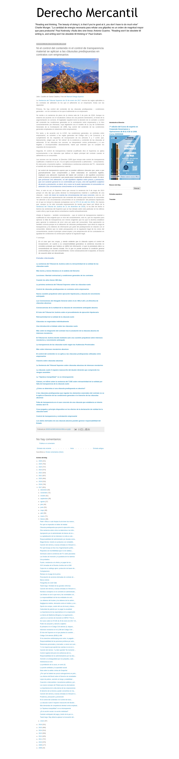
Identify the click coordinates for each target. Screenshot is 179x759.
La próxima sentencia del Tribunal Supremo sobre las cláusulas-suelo (63, 284)
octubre (43, 496)
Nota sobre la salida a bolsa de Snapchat (53, 670)
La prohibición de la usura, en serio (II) (53, 664)
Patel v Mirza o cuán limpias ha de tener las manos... (57, 521)
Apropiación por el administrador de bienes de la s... (57, 533)
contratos (89, 275)
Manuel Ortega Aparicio (75, 96)
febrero (42, 519)
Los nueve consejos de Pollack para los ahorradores (57, 685)
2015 (40, 727)
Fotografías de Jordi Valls (48, 583)
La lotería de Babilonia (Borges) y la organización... (57, 615)
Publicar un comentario (47, 443)
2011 (40, 739)
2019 (40, 481)
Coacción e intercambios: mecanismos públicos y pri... (58, 682)
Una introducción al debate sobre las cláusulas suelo (57, 326)
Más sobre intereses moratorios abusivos (52, 349)
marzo (42, 516)
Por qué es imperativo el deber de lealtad (53, 524)
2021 (40, 475)
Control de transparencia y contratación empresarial (56, 416)
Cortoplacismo (45, 571)
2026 (40, 461)
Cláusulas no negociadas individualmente (52, 321)
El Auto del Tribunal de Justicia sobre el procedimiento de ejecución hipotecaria (67, 312)
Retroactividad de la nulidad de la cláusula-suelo (55, 317)
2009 (40, 745)
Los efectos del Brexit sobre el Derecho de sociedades (58, 676)
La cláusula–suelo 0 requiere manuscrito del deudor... (57, 703)
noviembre (44, 493)
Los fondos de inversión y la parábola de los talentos (57, 557)
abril (42, 513)
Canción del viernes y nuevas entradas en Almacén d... (58, 545)
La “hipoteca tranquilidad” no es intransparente (54, 377)
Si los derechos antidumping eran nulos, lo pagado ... (57, 638)
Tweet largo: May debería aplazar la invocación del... (57, 717)
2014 (40, 730)
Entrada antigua (98, 448)
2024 (40, 467)
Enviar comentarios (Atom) (54, 452)
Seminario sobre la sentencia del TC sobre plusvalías (57, 554)
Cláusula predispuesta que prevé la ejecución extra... (57, 527)
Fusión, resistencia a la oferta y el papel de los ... (56, 562)
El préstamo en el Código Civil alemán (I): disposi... (57, 627)
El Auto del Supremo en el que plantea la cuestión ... (57, 632)
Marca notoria (44, 580)
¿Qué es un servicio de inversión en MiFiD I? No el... (57, 618)
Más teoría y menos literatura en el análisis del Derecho (57, 271)
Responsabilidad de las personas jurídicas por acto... (57, 641)
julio (42, 504)
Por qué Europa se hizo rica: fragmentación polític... (57, 548)
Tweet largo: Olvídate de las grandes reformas (55, 586)
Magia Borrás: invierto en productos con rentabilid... (57, 542)
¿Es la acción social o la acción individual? (54, 711)
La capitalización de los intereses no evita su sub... (57, 536)
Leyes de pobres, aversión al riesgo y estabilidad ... (57, 679)
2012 (40, 736)
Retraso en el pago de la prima (50, 574)
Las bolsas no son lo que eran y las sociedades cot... (57, 594)
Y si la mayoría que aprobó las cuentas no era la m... (57, 647)
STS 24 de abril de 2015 (84, 202)
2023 (40, 470)
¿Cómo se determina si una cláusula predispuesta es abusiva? (60, 388)
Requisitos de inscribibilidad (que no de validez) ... (56, 551)
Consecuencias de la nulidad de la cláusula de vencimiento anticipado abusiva (67, 308)
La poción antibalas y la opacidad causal (53, 667)
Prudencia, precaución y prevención (52, 697)
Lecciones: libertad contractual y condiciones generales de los (60, 275)
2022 (40, 473)
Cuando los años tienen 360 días (49, 280)
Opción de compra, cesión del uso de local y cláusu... (57, 606)
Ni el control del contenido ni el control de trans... (56, 700)
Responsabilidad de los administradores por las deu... (58, 656)
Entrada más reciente (44, 448)
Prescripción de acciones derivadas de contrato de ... (57, 577)
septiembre (44, 498)
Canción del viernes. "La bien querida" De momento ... (58, 650)
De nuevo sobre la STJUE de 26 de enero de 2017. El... (58, 621)
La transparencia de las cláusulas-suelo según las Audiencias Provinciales (65, 345)
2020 (40, 478)
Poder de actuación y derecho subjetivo (53, 624)
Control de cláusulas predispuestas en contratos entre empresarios (62, 289)
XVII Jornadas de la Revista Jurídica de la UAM (55, 565)
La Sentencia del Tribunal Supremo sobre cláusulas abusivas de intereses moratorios (69, 365)
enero (42, 721)
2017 (40, 487)
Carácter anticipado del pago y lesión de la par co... (57, 714)
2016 (40, 724)
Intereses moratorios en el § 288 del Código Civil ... (57, 630)
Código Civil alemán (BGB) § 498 (51, 635)
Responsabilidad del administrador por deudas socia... (58, 539)
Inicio (72, 448)
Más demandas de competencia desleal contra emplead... (59, 705)
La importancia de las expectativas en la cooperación (57, 612)
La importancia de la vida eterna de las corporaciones (57, 688)
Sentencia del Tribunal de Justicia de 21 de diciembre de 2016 (60, 206)
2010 (40, 742)
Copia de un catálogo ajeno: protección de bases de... (58, 568)
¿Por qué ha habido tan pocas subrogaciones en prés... (58, 673)
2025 (40, 464)
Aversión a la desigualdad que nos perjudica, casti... (57, 659)
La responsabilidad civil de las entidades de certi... (56, 597)
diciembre (43, 490)
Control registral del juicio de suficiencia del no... (56, 653)
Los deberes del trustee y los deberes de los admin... (57, 600)
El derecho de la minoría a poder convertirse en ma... (57, 691)
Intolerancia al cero (46, 662)
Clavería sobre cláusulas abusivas (49, 361)
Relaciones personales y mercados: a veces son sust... (58, 644)
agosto (42, 501)
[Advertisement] (124, 80)
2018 (40, 484)
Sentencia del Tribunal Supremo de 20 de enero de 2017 (60, 100)
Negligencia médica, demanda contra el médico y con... (58, 603)
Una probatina (44, 559)
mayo (42, 510)
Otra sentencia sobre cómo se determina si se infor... (57, 530)
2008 (40, 748)
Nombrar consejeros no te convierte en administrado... (58, 592)
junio (42, 507)
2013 (40, 733)
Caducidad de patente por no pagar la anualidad (56, 609)
